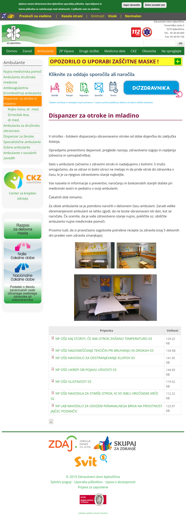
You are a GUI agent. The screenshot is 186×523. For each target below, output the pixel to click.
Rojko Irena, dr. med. (23, 109)
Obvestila (149, 51)
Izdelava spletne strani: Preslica (93, 513)
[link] (115, 61)
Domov (11, 51)
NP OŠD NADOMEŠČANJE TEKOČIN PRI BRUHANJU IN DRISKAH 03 (104, 350)
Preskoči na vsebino (35, 16)
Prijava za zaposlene (93, 487)
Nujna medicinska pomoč (22, 71)
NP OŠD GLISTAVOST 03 (73, 381)
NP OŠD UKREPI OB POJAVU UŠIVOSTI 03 (85, 370)
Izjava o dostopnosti (120, 482)
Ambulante (45, 51)
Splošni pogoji (61, 482)
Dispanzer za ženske (18, 136)
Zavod (27, 51)
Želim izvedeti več (155, 5)
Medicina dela (114, 51)
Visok (112, 16)
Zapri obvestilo (131, 5)
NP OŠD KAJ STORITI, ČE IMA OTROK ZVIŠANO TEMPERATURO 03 (103, 338)
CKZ (134, 51)
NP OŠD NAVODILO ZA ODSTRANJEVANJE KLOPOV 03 (95, 358)
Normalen (133, 16)
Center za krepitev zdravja (23, 193)
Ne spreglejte (172, 51)
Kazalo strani (72, 16)
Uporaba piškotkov (88, 482)
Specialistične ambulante (22, 142)
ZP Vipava (66, 51)
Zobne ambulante (16, 147)
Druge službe (89, 51)
